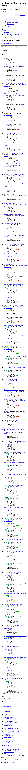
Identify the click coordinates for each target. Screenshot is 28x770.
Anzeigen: (9, 690)
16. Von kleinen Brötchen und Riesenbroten (14, 103)
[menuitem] (12, 22)
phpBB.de (17, 759)
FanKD (7, 235)
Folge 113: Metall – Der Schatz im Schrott (14, 646)
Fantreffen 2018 (7, 316)
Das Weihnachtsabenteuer (10, 234)
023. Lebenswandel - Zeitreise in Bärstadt (14, 83)
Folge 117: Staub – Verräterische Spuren (13, 614)
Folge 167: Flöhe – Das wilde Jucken (12, 379)
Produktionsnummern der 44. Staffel (12, 164)
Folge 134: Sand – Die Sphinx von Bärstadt (14, 507)
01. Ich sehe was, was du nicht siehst (12, 93)
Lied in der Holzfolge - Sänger (11, 203)
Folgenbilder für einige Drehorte (11, 133)
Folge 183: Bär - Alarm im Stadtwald (12, 294)
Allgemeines (23, 421)
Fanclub (23, 245)
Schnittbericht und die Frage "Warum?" (13, 420)
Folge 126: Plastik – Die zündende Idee (13, 562)
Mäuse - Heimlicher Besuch (10, 253)
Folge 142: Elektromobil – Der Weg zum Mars (15, 474)
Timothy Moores (8, 264)
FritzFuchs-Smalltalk (9, 166)
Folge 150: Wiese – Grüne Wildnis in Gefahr (14, 452)
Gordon (7, 224)
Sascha (7, 113)
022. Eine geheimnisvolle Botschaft (12, 214)
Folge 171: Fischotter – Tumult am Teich (13, 346)
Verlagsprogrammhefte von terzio (12, 142)
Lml (7, 66)
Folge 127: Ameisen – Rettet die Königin (13, 551)
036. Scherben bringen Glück (11, 64)
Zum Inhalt (3, 12)
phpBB (8, 756)
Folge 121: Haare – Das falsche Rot (12, 572)
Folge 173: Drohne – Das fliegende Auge (13, 325)
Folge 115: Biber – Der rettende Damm (13, 625)
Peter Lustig (24, 391)
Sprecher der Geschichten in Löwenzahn (13, 153)
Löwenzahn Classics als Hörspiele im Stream (14, 223)
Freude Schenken (8, 275)
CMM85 (8, 165)
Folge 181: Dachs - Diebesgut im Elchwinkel (14, 305)
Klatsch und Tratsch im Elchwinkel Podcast (14, 244)
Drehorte (22, 66)
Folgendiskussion (8, 115)
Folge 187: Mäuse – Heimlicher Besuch (13, 284)
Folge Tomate (7, 112)
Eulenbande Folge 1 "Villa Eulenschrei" (13, 399)
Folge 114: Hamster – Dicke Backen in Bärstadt (15, 636)
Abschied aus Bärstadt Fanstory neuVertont (14, 390)
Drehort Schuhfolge (8, 409)
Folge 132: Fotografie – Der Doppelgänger (14, 518)
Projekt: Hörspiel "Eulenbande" (14, 401)
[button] (5, 55)
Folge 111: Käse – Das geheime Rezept (13, 667)
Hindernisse (6, 123)
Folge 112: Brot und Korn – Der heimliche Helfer (15, 657)
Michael (8, 144)
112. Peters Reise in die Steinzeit (11, 194)
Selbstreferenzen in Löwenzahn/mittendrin (14, 183)
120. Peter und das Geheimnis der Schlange (14, 74)
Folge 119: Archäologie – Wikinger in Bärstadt (15, 593)
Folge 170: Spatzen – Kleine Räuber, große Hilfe (15, 357)
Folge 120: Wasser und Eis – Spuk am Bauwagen (15, 583)
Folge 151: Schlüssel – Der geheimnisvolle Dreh (15, 441)
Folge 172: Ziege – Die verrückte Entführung (14, 335)
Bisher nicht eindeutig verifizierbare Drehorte (14, 174)
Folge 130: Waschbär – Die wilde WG (13, 528)
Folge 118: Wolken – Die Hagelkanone (13, 604)
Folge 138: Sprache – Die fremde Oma (13, 485)
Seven (7, 285)
